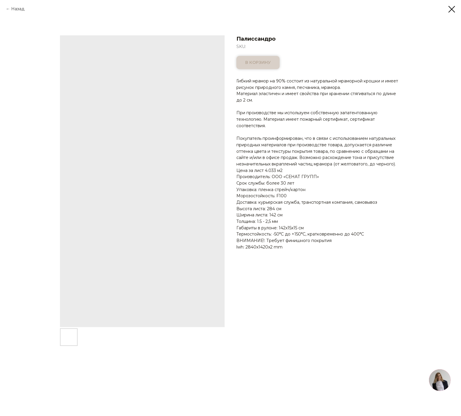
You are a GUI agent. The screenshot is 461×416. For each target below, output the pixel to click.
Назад (17, 8)
